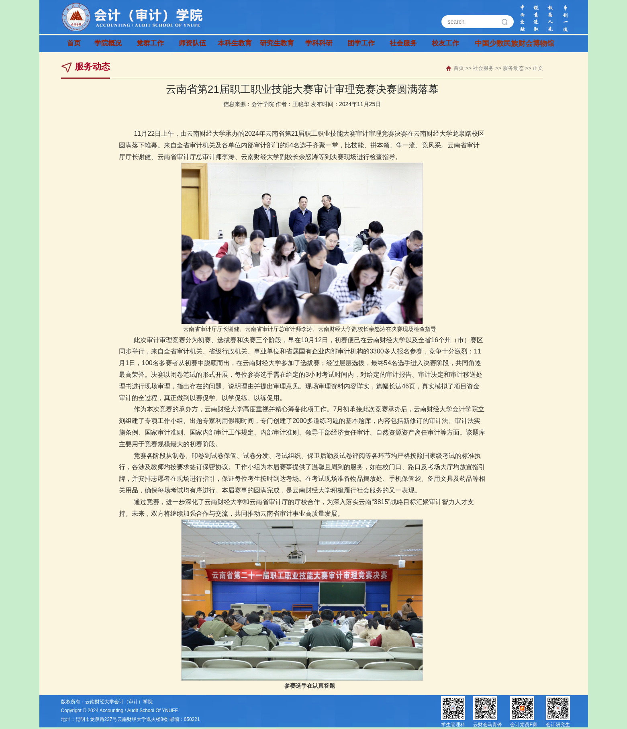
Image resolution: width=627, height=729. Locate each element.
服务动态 (513, 68)
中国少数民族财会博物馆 (496, 43)
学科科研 (319, 43)
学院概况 (108, 43)
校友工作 (445, 43)
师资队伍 (192, 43)
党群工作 (150, 43)
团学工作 (361, 43)
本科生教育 (235, 43)
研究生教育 (277, 43)
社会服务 (403, 43)
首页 (74, 43)
